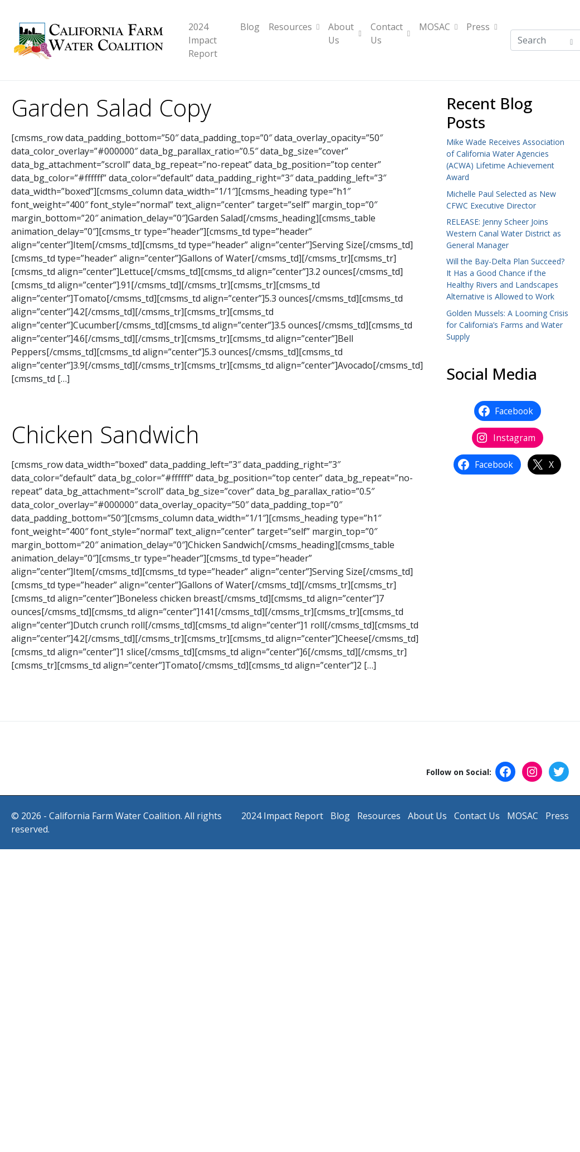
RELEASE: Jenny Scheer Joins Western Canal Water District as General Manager (503, 233)
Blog (250, 27)
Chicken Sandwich (105, 434)
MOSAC (438, 27)
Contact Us (390, 33)
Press (481, 27)
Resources (294, 27)
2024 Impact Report (202, 40)
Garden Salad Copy (111, 107)
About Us (344, 33)
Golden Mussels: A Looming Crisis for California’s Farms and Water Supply (507, 325)
